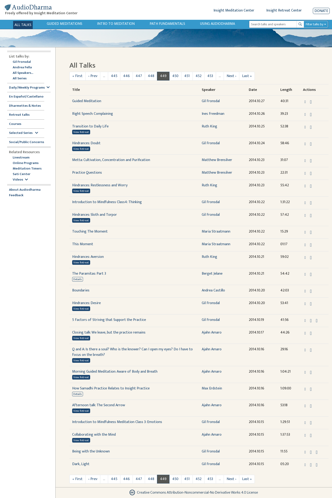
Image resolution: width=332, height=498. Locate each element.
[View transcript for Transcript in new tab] (316, 320)
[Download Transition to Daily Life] (310, 127)
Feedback (16, 195)
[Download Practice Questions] (310, 173)
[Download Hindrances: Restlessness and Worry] (310, 186)
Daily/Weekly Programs (29, 87)
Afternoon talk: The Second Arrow (98, 405)
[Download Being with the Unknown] (310, 452)
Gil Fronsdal (22, 62)
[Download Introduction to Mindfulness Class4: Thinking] (310, 202)
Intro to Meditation (116, 24)
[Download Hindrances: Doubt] (310, 144)
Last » (247, 76)
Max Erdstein (212, 388)
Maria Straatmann (216, 231)
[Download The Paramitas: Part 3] (310, 274)
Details (77, 279)
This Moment (82, 244)
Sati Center (21, 174)
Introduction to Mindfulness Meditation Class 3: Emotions (117, 422)
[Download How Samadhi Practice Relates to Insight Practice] (310, 389)
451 (187, 76)
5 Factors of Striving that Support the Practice (109, 320)
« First (77, 76)
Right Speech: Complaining (92, 114)
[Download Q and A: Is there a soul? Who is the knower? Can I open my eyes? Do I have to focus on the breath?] (310, 350)
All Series (20, 78)
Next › (231, 76)
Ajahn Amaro (212, 332)
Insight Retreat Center (284, 10)
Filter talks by (314, 24)
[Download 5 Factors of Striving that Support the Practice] (310, 320)
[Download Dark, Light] (310, 464)
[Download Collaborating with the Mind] (310, 435)
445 (114, 76)
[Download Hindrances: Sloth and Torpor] (310, 215)
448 (151, 76)
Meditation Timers (27, 168)
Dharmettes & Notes (25, 106)
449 (163, 76)
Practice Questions (87, 173)
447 (139, 76)
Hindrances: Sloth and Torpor (94, 215)
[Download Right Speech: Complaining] (310, 114)
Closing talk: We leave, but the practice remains (108, 332)
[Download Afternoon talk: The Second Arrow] (310, 406)
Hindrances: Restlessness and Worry (99, 185)
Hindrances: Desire (86, 303)
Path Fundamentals (167, 24)
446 (126, 76)
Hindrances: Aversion (88, 257)
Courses (15, 124)
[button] (305, 102)
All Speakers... (23, 73)
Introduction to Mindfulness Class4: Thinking (107, 202)
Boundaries (80, 290)
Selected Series (23, 133)
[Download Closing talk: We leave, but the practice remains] (310, 333)
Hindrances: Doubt (86, 143)
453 (210, 76)
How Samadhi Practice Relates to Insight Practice (111, 388)
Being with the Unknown (91, 451)
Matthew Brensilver (217, 160)
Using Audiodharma (217, 24)
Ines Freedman (213, 114)
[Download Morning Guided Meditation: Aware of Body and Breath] (310, 372)
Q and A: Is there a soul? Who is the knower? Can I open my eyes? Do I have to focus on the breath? (132, 352)
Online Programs (26, 163)
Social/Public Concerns (26, 142)
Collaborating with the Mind (94, 435)
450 (175, 76)
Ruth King (209, 126)
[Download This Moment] (310, 245)
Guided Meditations (64, 24)
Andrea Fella (22, 67)
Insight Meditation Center (233, 10)
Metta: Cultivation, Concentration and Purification (111, 160)
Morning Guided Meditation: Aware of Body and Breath (114, 371)
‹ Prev (92, 76)
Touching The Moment (90, 231)
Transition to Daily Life (90, 126)
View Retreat (81, 132)
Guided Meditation (86, 101)
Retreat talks (19, 115)
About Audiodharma (25, 190)
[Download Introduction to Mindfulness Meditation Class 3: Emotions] (310, 422)
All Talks (23, 25)
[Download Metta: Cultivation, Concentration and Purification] (310, 160)
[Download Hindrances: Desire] (310, 303)
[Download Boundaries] (310, 291)
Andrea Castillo (213, 290)
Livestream (21, 157)
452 (199, 76)
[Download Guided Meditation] (310, 101)
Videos (20, 179)
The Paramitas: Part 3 (89, 274)
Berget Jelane (212, 274)
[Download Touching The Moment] (310, 232)
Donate (321, 11)
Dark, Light (80, 464)
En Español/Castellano (26, 96)
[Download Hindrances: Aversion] (310, 257)
